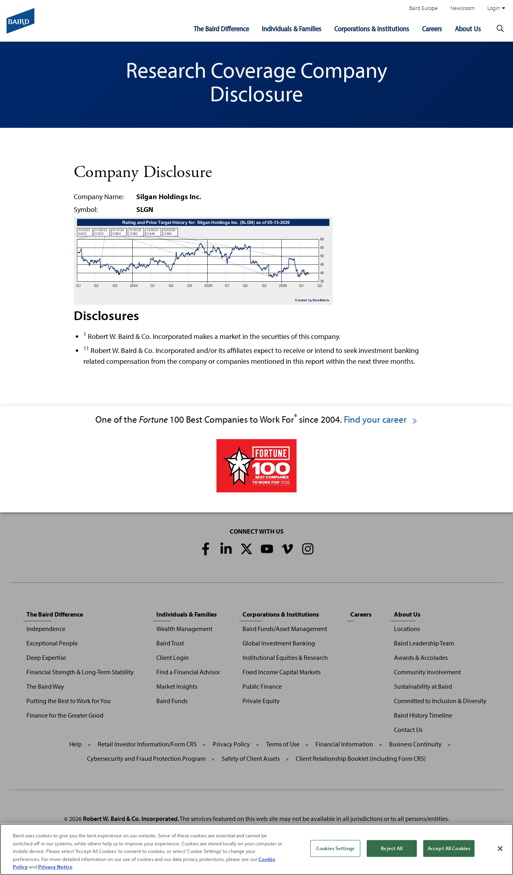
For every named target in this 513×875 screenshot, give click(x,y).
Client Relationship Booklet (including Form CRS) (361, 758)
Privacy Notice (55, 866)
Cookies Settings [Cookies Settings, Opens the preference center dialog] (335, 848)
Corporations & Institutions (371, 28)
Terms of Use (282, 744)
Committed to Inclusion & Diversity (440, 701)
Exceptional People (52, 643)
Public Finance (262, 686)
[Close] (500, 848)
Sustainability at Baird (423, 686)
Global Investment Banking (278, 643)
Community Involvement (427, 672)
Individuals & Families (291, 28)
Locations (407, 629)
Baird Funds (172, 701)
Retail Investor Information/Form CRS (147, 744)
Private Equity (261, 701)
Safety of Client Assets (251, 758)
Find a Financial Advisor (188, 672)
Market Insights (176, 686)
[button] (500, 29)
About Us (468, 28)
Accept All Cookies (449, 848)
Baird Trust (170, 643)
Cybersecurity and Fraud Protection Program (146, 758)
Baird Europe (423, 7)
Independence (45, 629)
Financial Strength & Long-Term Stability (80, 672)
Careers (432, 28)
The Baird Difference (221, 28)
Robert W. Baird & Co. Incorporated (130, 819)
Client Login (172, 657)
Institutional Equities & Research (285, 657)
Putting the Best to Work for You (68, 701)
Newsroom (462, 7)
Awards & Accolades (421, 657)
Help (75, 744)
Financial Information (344, 744)
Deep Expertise (46, 657)
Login (496, 8)
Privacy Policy (231, 744)
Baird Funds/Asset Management (284, 629)
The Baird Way (45, 686)
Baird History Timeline (423, 715)
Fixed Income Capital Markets (281, 672)
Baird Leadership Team (424, 643)
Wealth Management (184, 629)
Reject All (391, 848)
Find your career (381, 419)
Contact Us (408, 730)
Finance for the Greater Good (64, 715)
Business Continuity (415, 744)
